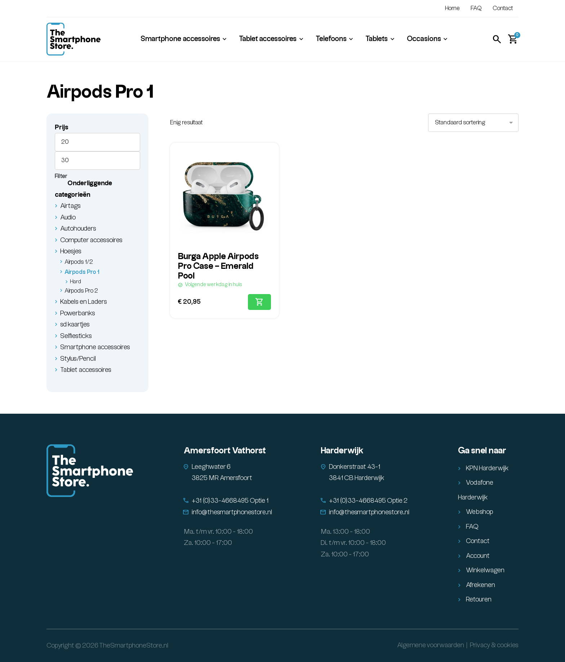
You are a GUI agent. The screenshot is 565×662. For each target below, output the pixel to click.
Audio (68, 217)
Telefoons (331, 39)
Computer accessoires (91, 240)
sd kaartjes (75, 324)
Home (452, 8)
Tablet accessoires (268, 39)
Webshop (479, 512)
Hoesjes (70, 251)
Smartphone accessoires (180, 39)
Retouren (478, 599)
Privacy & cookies (494, 645)
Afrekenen (480, 585)
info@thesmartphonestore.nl (232, 512)
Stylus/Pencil (78, 359)
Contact (503, 8)
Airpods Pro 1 (81, 272)
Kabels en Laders (83, 302)
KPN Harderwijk (487, 468)
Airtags (70, 206)
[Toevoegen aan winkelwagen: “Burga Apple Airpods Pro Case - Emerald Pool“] (259, 302)
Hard (75, 281)
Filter (61, 176)
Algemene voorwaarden (430, 645)
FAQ (476, 8)
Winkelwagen (485, 570)
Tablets (376, 39)
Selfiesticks (76, 336)
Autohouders (78, 229)
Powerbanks (77, 313)
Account (478, 556)
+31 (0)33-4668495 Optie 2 (368, 501)
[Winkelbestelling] (473, 123)
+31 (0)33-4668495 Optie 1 (230, 501)
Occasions (424, 39)
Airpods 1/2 (78, 262)
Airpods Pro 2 (81, 291)
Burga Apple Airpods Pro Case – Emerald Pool (218, 266)
